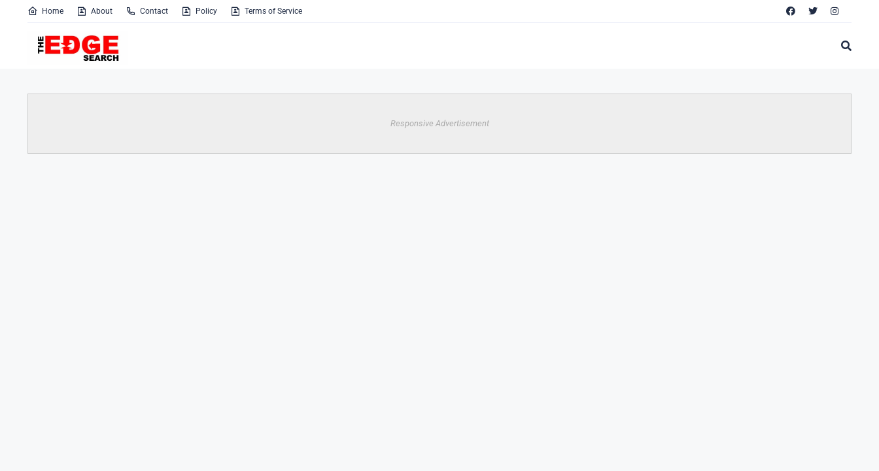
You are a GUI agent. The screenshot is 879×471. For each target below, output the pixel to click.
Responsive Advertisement (439, 123)
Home (45, 11)
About (94, 11)
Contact (147, 11)
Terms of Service (266, 11)
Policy (199, 11)
